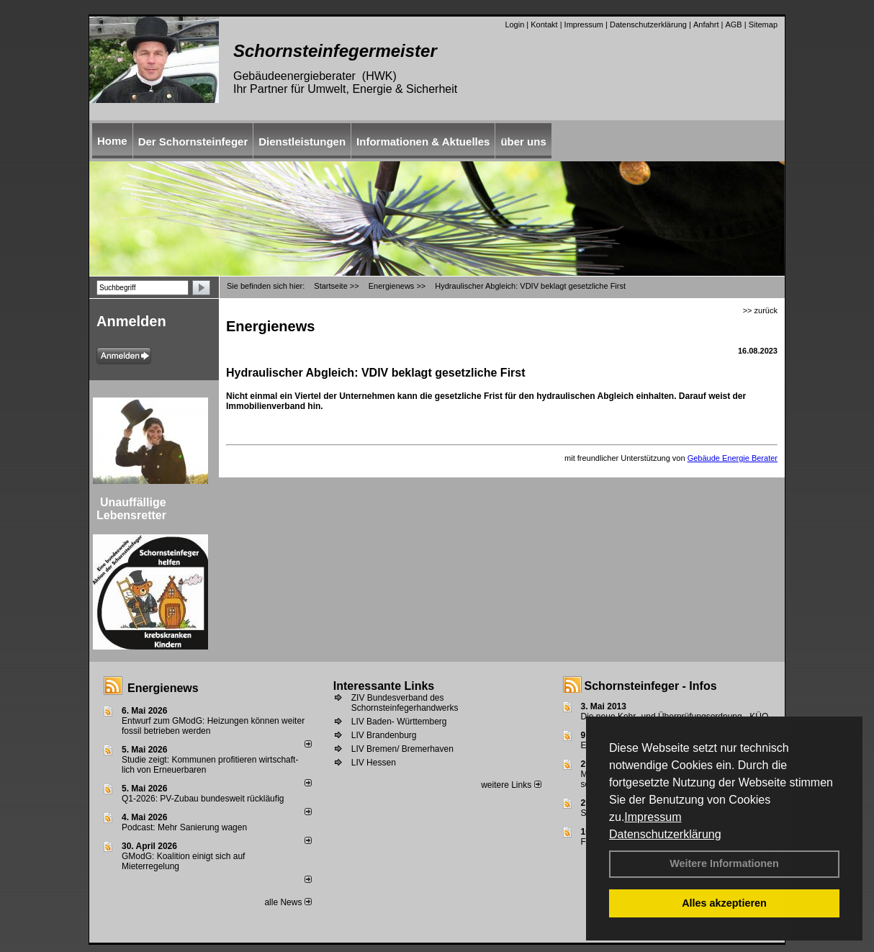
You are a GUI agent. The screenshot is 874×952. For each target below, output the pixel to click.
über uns (523, 141)
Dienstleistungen (302, 141)
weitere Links (511, 785)
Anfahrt (705, 24)
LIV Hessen (373, 763)
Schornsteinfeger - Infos (651, 686)
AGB (733, 24)
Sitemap (763, 24)
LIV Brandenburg (384, 735)
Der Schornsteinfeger (193, 141)
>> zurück (760, 310)
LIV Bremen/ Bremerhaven (402, 749)
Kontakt (544, 24)
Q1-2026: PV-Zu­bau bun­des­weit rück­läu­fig (203, 799)
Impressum (652, 817)
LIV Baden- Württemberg (399, 722)
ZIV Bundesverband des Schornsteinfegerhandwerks (405, 703)
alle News (287, 902)
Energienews (163, 688)
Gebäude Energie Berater (733, 458)
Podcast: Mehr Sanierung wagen (184, 827)
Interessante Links (384, 686)
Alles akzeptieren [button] (724, 903)
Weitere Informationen (724, 863)
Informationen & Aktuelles (423, 141)
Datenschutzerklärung (665, 834)
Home (112, 141)
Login (514, 24)
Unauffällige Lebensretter (131, 508)
